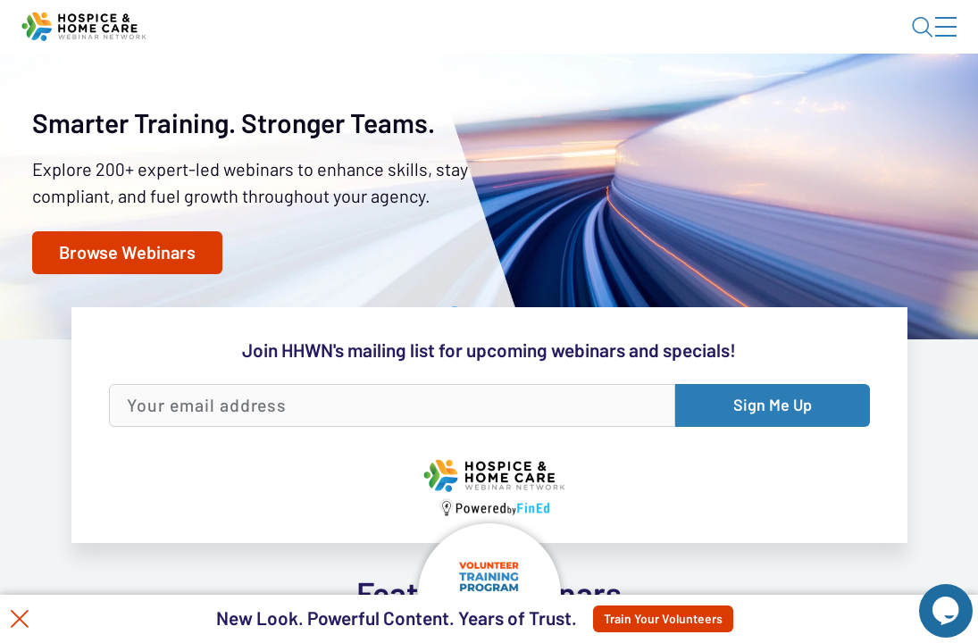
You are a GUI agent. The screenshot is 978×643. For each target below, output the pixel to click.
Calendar (416, 93)
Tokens (506, 93)
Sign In (925, 42)
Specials (627, 93)
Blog (691, 42)
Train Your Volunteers (678, 619)
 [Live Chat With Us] (929, 598)
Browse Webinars (148, 481)
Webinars (317, 93)
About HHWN (802, 42)
